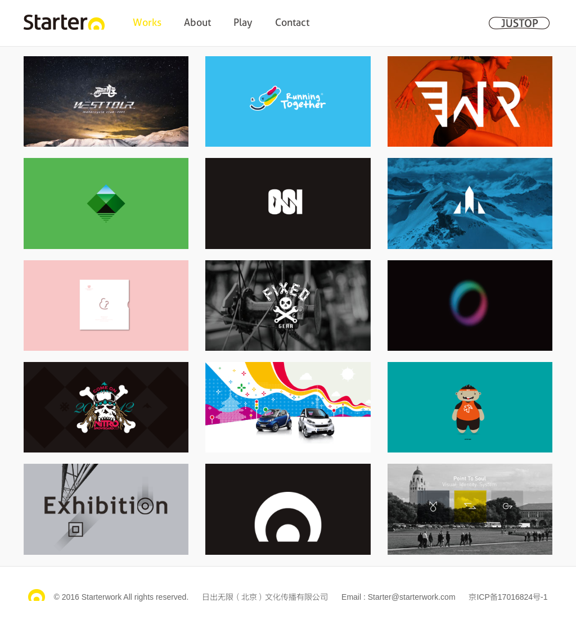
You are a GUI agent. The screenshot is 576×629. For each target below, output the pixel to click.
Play (243, 22)
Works (147, 22)
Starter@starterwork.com (412, 596)
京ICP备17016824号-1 (508, 596)
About (197, 22)
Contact (292, 22)
